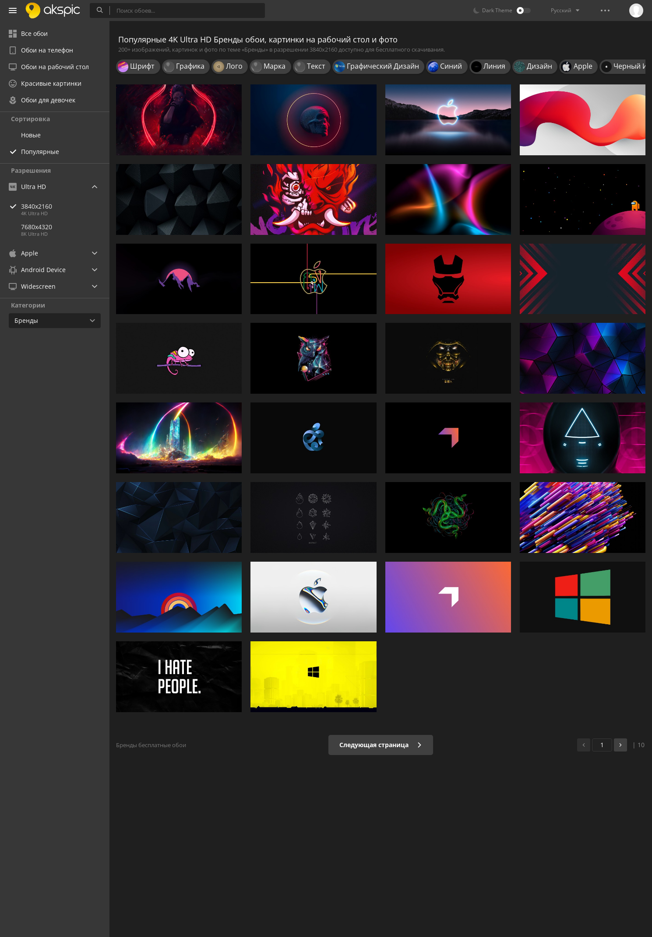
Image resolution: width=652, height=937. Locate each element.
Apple (23, 253)
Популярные (40, 151)
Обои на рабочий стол (49, 67)
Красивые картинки (45, 83)
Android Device (37, 270)
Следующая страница (380, 745)
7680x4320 (36, 227)
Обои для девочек (42, 100)
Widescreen (32, 286)
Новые (31, 135)
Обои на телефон (41, 50)
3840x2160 (65, 206)
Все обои (28, 33)
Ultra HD (27, 186)
